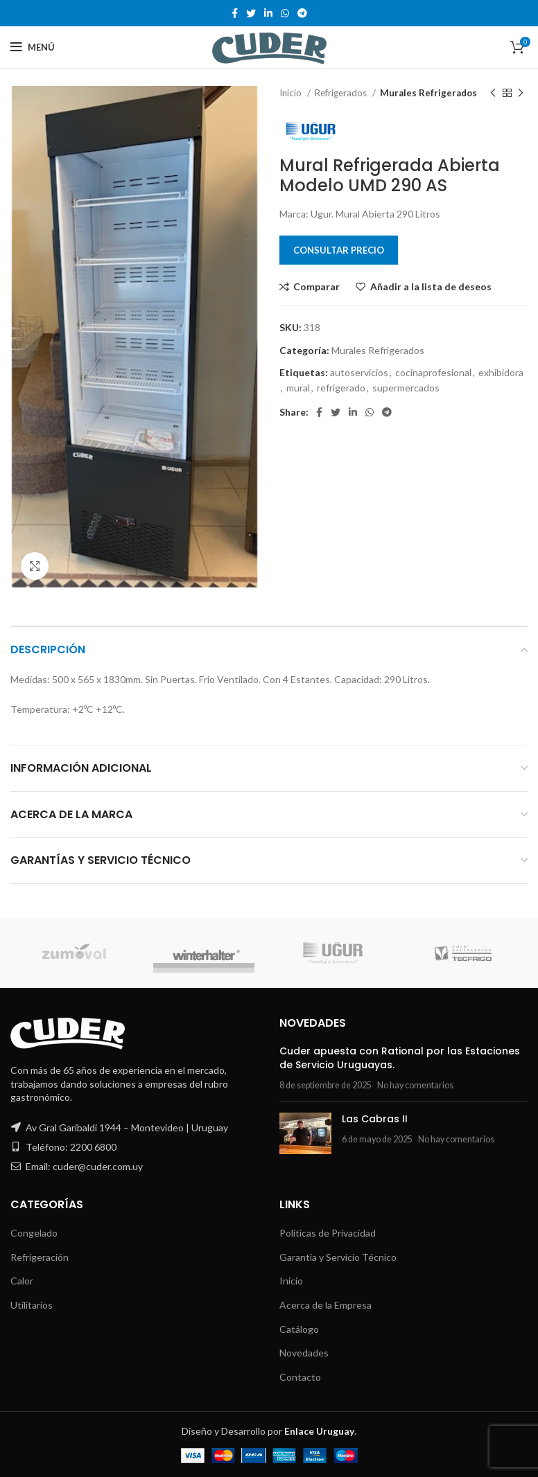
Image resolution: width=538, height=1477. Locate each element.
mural (298, 387)
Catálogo (299, 1329)
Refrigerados (342, 92)
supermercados (406, 387)
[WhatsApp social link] (285, 13)
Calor (21, 1280)
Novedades (304, 1353)
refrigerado (341, 387)
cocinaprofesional (433, 372)
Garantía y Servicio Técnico (338, 1257)
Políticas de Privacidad (327, 1233)
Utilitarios (31, 1305)
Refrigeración (39, 1257)
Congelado (34, 1233)
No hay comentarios (415, 1085)
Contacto (300, 1377)
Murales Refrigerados (428, 92)
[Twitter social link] (251, 13)
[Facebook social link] (234, 13)
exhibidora (500, 372)
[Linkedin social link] (268, 13)
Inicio (291, 92)
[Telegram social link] (302, 13)
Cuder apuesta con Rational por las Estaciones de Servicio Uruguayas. (399, 1058)
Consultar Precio (338, 250)
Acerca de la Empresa (325, 1305)
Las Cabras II (375, 1119)
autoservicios (359, 372)
